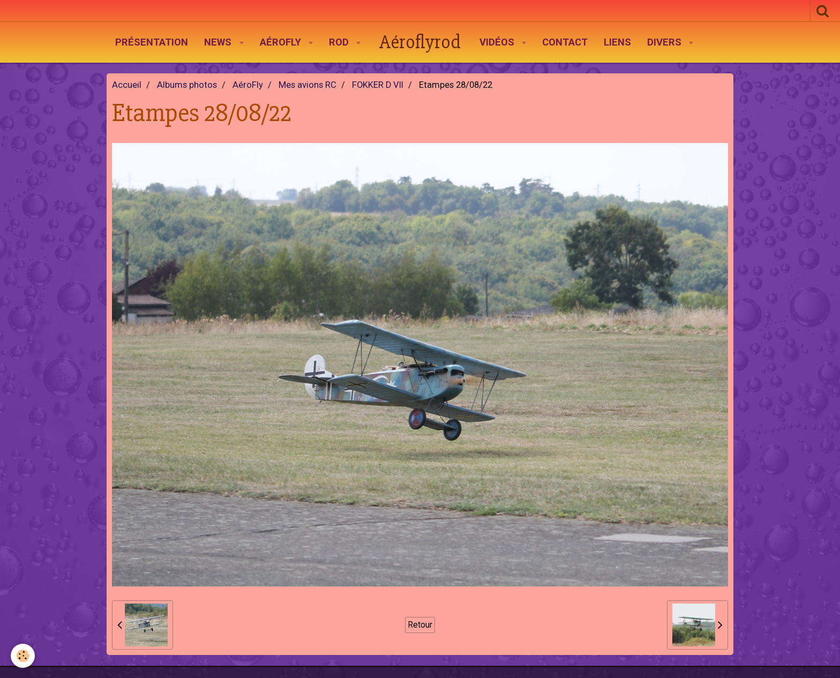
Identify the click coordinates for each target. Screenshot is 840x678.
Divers (665, 42)
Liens (617, 42)
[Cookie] (23, 656)
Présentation (151, 42)
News (219, 42)
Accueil (126, 85)
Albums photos (187, 85)
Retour (420, 625)
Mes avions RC (307, 85)
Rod (340, 42)
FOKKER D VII (377, 85)
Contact (565, 42)
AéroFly (282, 42)
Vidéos (498, 42)
